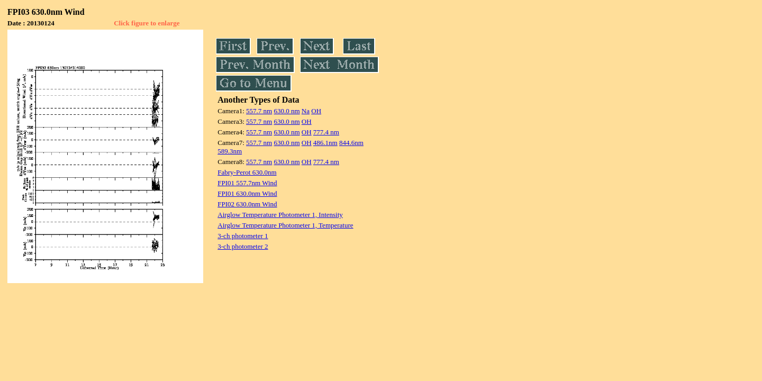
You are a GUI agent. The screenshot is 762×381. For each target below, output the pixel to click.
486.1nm (325, 143)
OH (316, 111)
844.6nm (351, 143)
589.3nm (229, 151)
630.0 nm (287, 111)
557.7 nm (259, 111)
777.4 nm (326, 132)
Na (306, 111)
